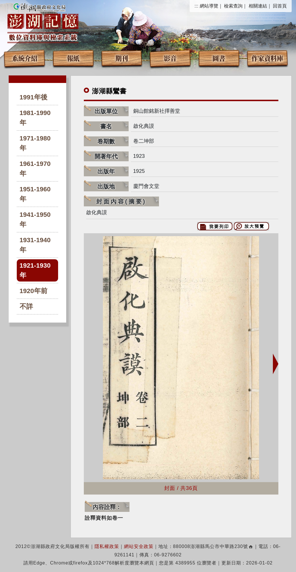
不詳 (26, 306)
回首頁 (280, 5)
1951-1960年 (35, 194)
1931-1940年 (35, 244)
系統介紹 (24, 57)
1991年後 (33, 97)
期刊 (121, 57)
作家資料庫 (267, 57)
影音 (170, 57)
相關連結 (258, 5)
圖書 (218, 57)
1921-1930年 (35, 270)
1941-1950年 (35, 219)
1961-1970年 (35, 168)
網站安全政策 (138, 546)
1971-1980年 (35, 143)
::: (196, 5)
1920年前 (33, 291)
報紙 (73, 57)
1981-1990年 (35, 117)
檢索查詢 (233, 5)
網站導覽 (209, 5)
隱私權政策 (107, 546)
